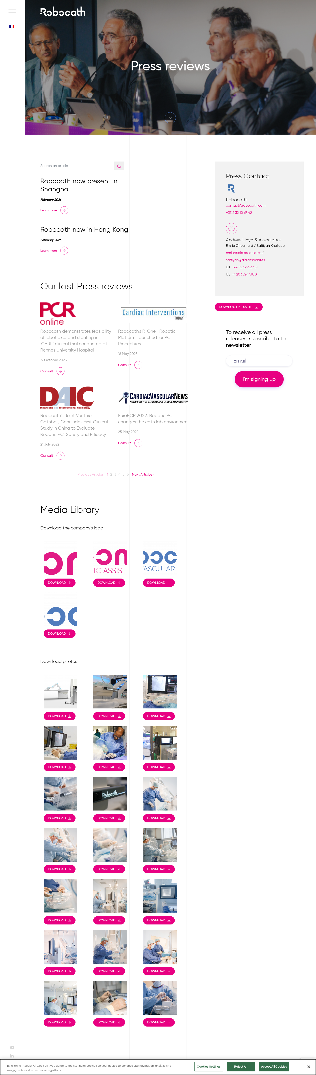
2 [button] (111, 474)
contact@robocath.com (246, 205)
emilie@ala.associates (243, 253)
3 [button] (115, 474)
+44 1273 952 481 (245, 267)
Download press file (236, 307)
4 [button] (119, 474)
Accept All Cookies (274, 1067)
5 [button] (124, 474)
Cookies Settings (208, 1067)
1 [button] (107, 474)
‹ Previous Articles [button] (90, 474)
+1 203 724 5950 (244, 274)
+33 (239, 212)
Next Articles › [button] (143, 474)
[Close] (309, 1067)
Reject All (240, 1067)
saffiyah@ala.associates (245, 260)
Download (57, 583)
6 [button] (128, 474)
